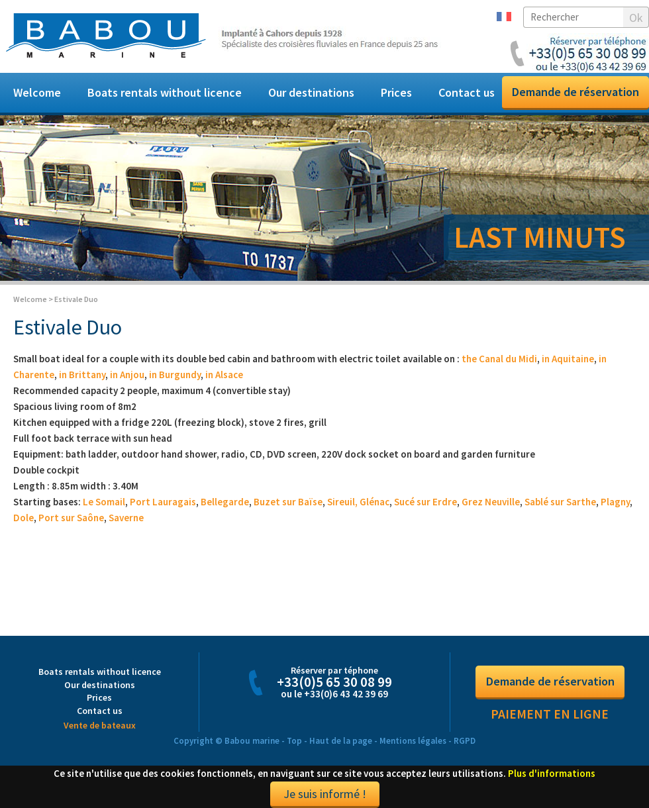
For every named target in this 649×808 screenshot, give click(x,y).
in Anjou (127, 374)
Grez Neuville (491, 501)
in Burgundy (175, 374)
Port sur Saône (71, 517)
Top (294, 740)
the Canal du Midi (499, 358)
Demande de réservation (575, 91)
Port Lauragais (163, 501)
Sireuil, (342, 501)
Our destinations (311, 92)
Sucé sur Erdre (425, 501)
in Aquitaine (568, 358)
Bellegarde (225, 501)
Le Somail (104, 501)
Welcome (37, 92)
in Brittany (82, 374)
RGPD (464, 740)
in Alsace (224, 374)
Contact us (466, 92)
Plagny (615, 501)
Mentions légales (412, 740)
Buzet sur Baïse (288, 501)
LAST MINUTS (540, 237)
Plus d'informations (551, 773)
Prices (396, 92)
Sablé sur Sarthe (560, 501)
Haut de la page (340, 740)
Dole (23, 517)
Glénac (374, 501)
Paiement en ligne (550, 714)
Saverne (126, 517)
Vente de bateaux (100, 725)
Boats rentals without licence (164, 92)
